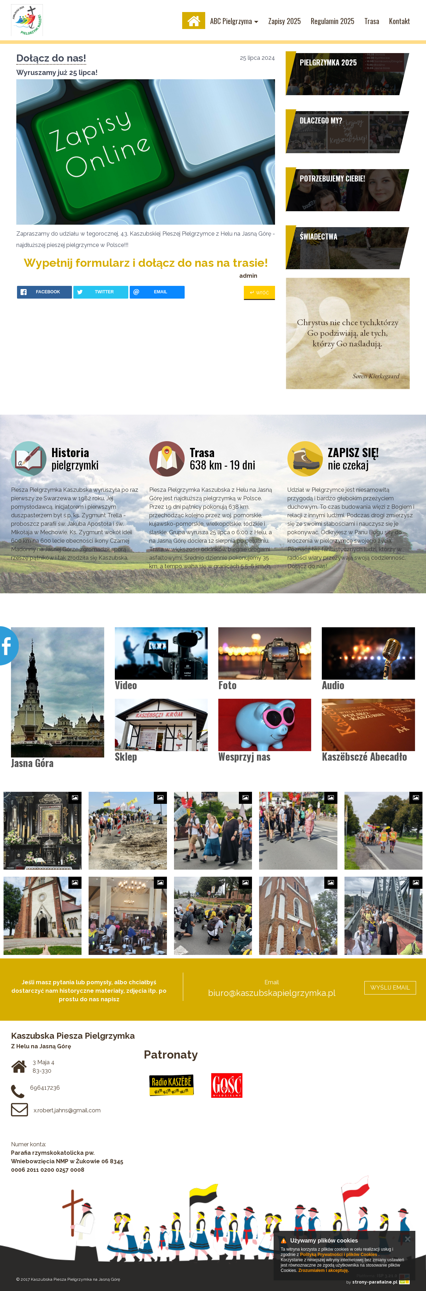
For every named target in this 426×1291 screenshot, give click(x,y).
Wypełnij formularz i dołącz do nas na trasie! (146, 262)
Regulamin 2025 (332, 21)
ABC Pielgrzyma (231, 21)
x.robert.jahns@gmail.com (67, 1110)
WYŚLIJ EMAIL (390, 987)
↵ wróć (259, 292)
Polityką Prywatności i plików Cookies (338, 1254)
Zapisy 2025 (284, 21)
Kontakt (399, 21)
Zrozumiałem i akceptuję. (323, 1270)
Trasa (371, 21)
